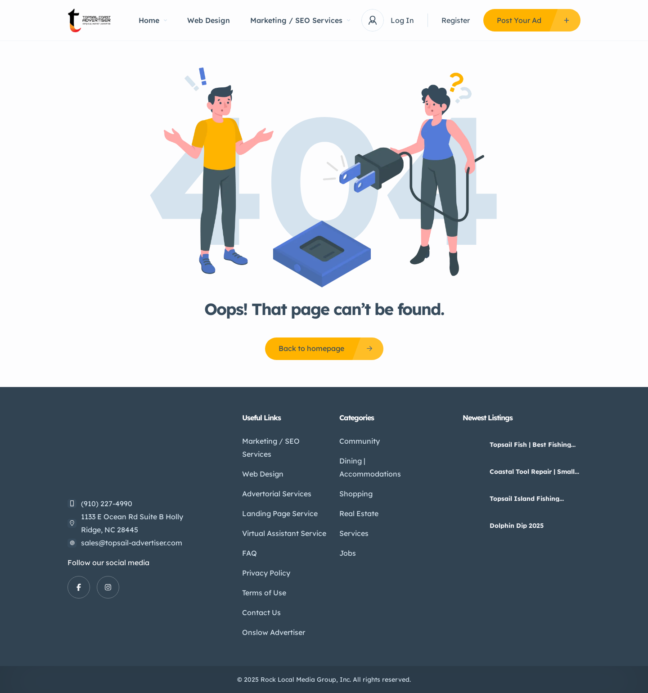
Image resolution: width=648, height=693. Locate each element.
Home (153, 20)
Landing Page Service (280, 513)
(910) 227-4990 (106, 503)
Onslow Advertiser (273, 632)
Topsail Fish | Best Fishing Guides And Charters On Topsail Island (530, 444)
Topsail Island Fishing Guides (524, 498)
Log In (402, 20)
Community (359, 441)
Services (354, 533)
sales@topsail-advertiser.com (131, 542)
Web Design (208, 20)
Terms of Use (264, 592)
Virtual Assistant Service (284, 533)
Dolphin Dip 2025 (517, 525)
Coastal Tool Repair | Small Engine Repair (532, 471)
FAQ (249, 553)
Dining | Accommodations (370, 467)
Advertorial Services (276, 493)
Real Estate (358, 513)
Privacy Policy (266, 572)
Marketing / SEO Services (300, 20)
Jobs (347, 553)
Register (455, 20)
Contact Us (261, 612)
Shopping (356, 493)
